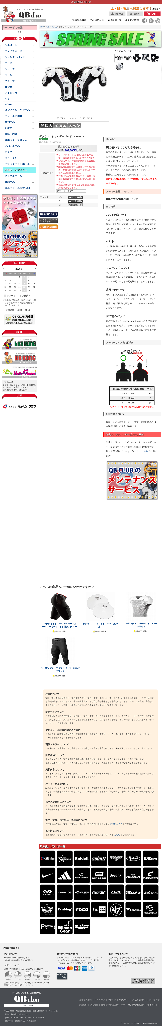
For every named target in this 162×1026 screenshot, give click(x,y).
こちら (144, 451)
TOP (42, 27)
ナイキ (8, 152)
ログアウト (124, 1000)
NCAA (8, 104)
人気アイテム (51, 27)
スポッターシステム (16, 140)
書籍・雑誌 (11, 134)
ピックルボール (13, 176)
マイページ (100, 1000)
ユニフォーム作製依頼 (17, 188)
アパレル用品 (12, 146)
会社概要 (83, 1005)
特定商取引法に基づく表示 (113, 1005)
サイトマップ (153, 1005)
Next (35, 268)
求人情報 (94, 1005)
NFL (7, 99)
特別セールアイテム (16, 170)
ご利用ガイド (116, 824)
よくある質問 (138, 1000)
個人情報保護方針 (136, 1005)
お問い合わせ (153, 1000)
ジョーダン (11, 158)
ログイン (112, 1000)
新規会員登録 (85, 1000)
